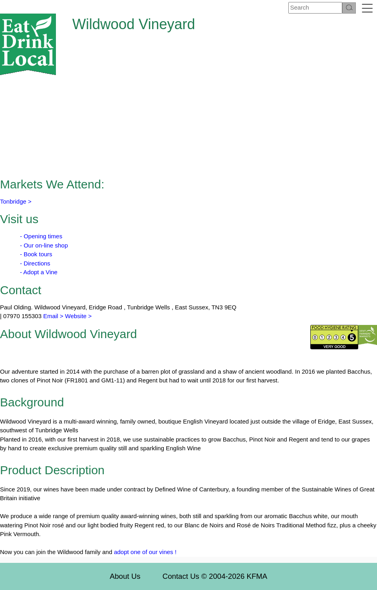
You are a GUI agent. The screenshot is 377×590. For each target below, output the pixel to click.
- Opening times (41, 236)
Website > (78, 316)
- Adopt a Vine (39, 272)
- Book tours (36, 254)
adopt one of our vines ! (145, 551)
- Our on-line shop (44, 245)
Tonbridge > (16, 201)
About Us (125, 576)
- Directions (35, 263)
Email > (52, 316)
